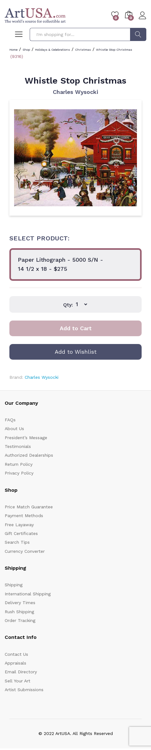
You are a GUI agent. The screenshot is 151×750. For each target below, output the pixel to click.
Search (138, 34)
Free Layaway (19, 524)
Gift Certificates (21, 533)
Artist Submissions (24, 689)
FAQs (10, 419)
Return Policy (19, 464)
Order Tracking (20, 620)
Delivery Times (20, 602)
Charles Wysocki (75, 92)
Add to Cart (76, 328)
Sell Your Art (17, 680)
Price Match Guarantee (29, 506)
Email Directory (21, 671)
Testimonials (18, 446)
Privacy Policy (19, 472)
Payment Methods (24, 515)
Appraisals (15, 662)
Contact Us (16, 654)
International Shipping (28, 593)
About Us (14, 428)
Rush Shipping (19, 611)
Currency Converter (25, 551)
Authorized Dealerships (29, 455)
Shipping (14, 584)
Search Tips (17, 542)
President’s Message (26, 437)
